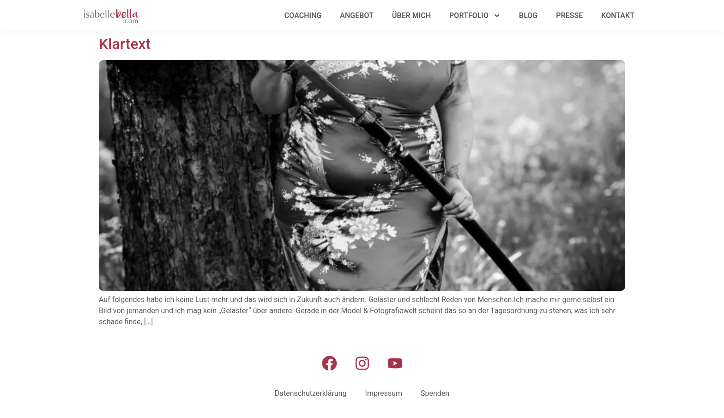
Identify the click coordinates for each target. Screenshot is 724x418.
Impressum (384, 393)
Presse (569, 15)
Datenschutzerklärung (311, 393)
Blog (528, 15)
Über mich (411, 15)
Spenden (435, 393)
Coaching (303, 15)
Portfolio (475, 15)
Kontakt (617, 15)
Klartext (125, 44)
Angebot (357, 15)
